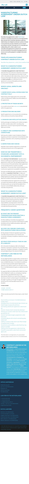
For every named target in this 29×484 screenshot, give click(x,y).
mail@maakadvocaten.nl (7, 289)
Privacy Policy (3, 429)
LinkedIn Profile (23, 374)
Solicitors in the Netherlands (7, 412)
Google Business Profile (6, 405)
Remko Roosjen (9, 349)
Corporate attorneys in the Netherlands (9, 417)
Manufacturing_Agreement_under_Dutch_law (12, 62)
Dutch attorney (17, 369)
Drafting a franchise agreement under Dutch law (13, 328)
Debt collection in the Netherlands (8, 418)
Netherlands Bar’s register (15, 427)
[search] (26, 1)
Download (26, 62)
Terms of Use (23, 427)
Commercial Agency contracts (7, 413)
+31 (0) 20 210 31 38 (6, 398)
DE (25, 1)
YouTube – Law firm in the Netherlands (9, 403)
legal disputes (17, 362)
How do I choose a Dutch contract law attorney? (13, 310)
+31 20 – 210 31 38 (16, 1)
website (14, 374)
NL (22, 1)
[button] (27, 5)
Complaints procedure (5, 427)
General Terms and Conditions (20, 426)
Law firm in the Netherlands (7, 386)
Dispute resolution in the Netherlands (9, 420)
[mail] (14, 7)
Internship (9, 429)
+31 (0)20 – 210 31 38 (5, 288)
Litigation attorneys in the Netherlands (9, 415)
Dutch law (20, 37)
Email (11, 1)
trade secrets (17, 106)
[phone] (5, 7)
